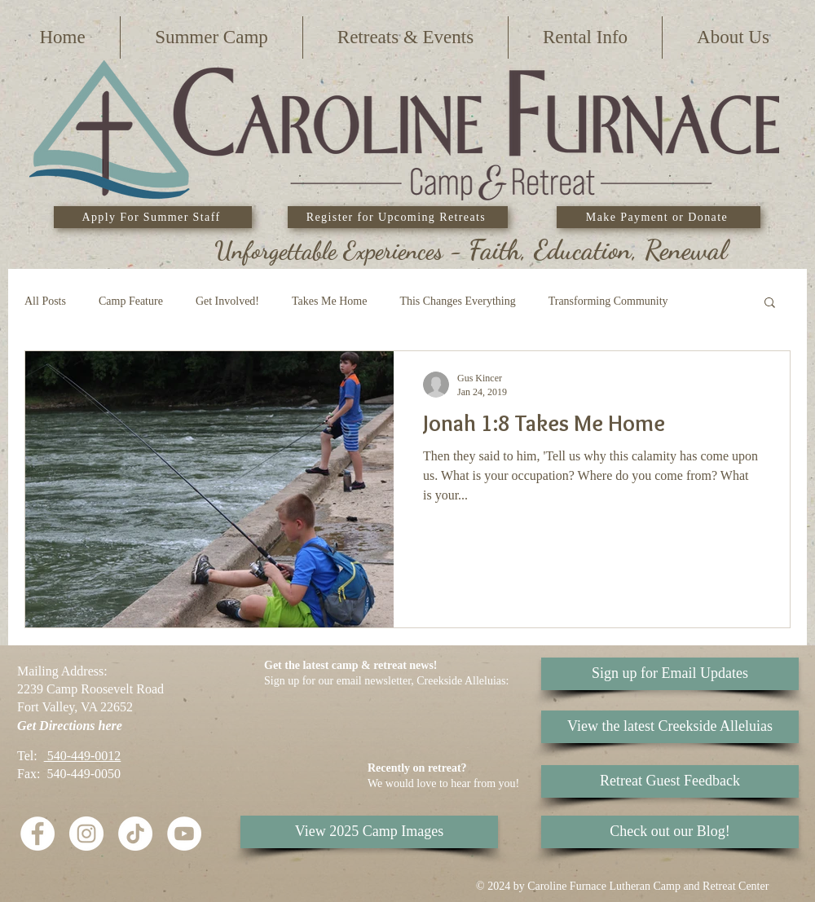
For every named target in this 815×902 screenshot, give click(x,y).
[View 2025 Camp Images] (369, 832)
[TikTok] (135, 833)
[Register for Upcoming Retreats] (398, 217)
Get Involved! (227, 301)
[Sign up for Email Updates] (670, 674)
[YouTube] (184, 833)
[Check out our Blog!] (670, 832)
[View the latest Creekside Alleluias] (670, 727)
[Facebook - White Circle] (37, 833)
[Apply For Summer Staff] (153, 217)
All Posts (45, 301)
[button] (211, 37)
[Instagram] (86, 833)
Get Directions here (69, 726)
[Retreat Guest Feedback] (670, 781)
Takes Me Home (329, 301)
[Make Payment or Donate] (658, 217)
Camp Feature (131, 301)
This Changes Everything (457, 301)
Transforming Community (608, 301)
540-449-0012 (82, 756)
